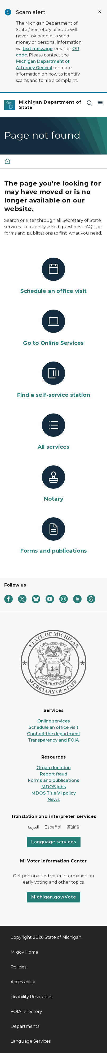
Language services (53, 841)
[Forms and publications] (53, 535)
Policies (18, 967)
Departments (25, 1026)
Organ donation (54, 767)
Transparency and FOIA (53, 740)
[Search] (89, 103)
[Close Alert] (99, 11)
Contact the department (53, 733)
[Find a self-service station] (53, 380)
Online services (53, 721)
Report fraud (53, 774)
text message (37, 48)
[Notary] (53, 484)
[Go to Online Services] (53, 328)
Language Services (31, 1041)
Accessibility (23, 981)
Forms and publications (53, 780)
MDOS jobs (53, 786)
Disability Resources (31, 996)
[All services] (53, 432)
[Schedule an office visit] (53, 276)
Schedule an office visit (53, 727)
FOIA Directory (26, 1011)
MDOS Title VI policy (53, 793)
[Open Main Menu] (100, 103)
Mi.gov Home (24, 952)
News (53, 799)
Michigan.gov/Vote (53, 897)
